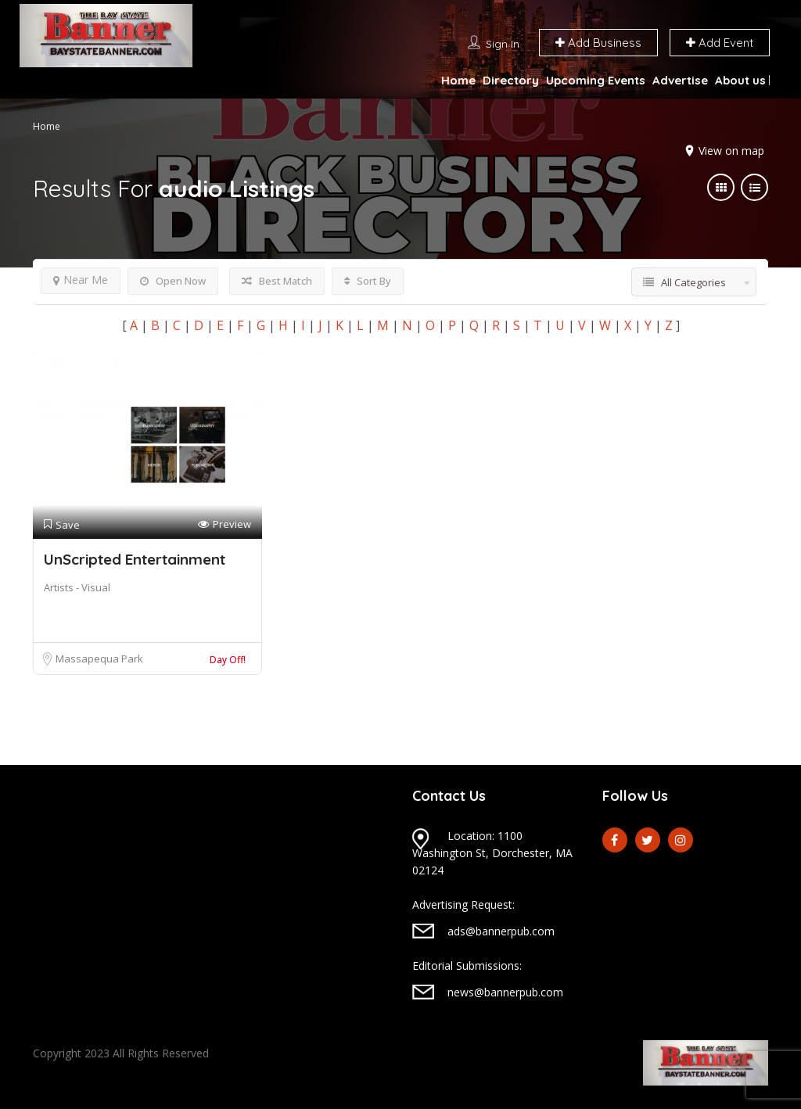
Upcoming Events (595, 80)
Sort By (367, 281)
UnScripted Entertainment (134, 559)
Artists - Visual (77, 587)
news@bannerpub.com (505, 992)
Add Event (719, 42)
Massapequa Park (99, 658)
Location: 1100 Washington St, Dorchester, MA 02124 (492, 853)
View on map (731, 150)
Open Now (173, 281)
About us (740, 80)
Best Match (277, 281)
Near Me (80, 279)
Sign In (502, 44)
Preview (224, 524)
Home (458, 80)
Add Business (598, 42)
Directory (511, 80)
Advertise (680, 80)
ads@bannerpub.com (501, 931)
